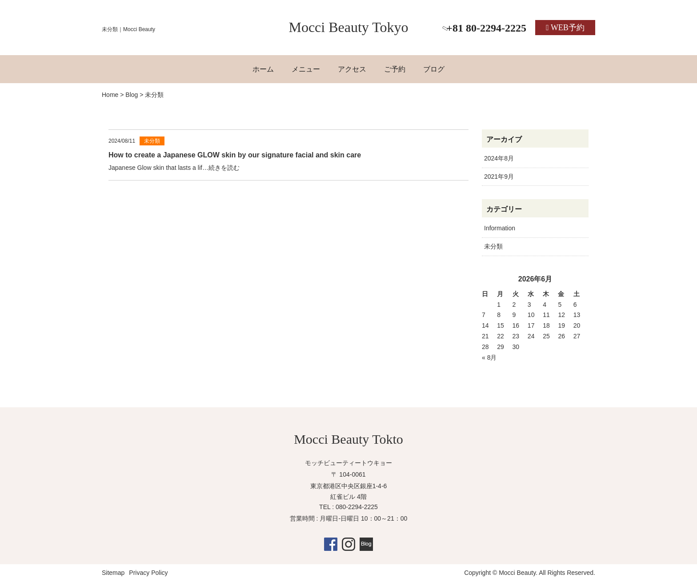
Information (499, 228)
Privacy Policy (148, 572)
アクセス (352, 69)
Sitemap (113, 572)
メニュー (306, 69)
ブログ (434, 69)
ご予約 (394, 69)
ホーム (263, 69)
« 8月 (489, 357)
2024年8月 (499, 158)
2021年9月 (499, 176)
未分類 (493, 246)
